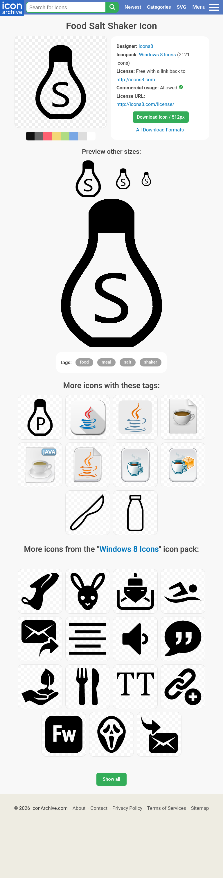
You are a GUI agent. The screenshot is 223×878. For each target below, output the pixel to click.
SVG (181, 7)
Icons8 (146, 46)
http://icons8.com (135, 79)
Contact (98, 808)
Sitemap (200, 808)
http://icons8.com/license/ (145, 104)
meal (106, 362)
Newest (133, 7)
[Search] (112, 7)
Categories (159, 7)
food (84, 362)
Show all (111, 779)
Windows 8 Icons (157, 54)
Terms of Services (166, 808)
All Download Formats (160, 130)
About (79, 808)
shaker (150, 362)
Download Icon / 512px (160, 117)
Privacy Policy (127, 808)
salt (127, 362)
